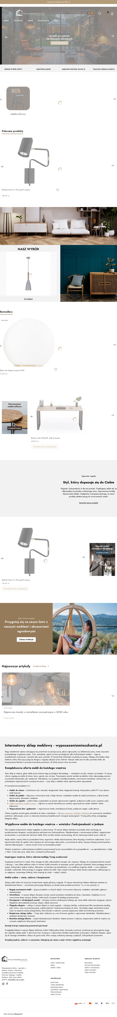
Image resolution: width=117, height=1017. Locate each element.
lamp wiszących (67, 813)
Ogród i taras (56, 968)
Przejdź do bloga (41, 666)
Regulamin (88, 963)
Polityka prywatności (92, 965)
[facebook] (7, 983)
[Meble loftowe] (18, 101)
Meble (53, 965)
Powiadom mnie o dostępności (44, 447)
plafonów (85, 813)
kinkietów (77, 813)
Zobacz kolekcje (26, 639)
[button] (92, 13)
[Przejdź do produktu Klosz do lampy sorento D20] (28, 342)
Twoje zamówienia (57, 985)
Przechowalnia (56, 992)
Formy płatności (90, 970)
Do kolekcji (28, 299)
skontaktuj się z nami (16, 979)
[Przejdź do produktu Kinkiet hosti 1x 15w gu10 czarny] (30, 162)
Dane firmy (54, 982)
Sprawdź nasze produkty (88, 503)
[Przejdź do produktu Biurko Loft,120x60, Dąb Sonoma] (59, 410)
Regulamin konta (57, 987)
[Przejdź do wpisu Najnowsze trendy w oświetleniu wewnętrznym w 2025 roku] (36, 689)
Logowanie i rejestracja (59, 990)
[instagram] (3, 983)
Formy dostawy (90, 972)
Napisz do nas (56, 995)
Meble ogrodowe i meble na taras (22, 803)
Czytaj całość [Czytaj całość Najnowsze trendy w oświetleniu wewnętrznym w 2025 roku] (9, 718)
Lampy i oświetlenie (58, 963)
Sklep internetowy (12, 1014)
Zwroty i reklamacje (92, 968)
